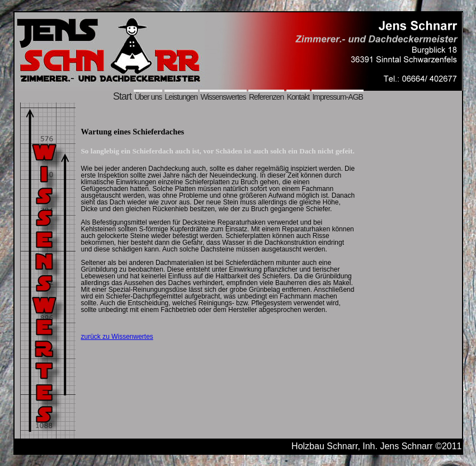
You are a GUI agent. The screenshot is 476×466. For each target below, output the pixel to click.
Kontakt (298, 96)
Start (122, 96)
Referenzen (266, 96)
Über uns (148, 96)
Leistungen (181, 96)
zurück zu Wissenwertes (117, 337)
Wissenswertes (223, 96)
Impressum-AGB (337, 96)
